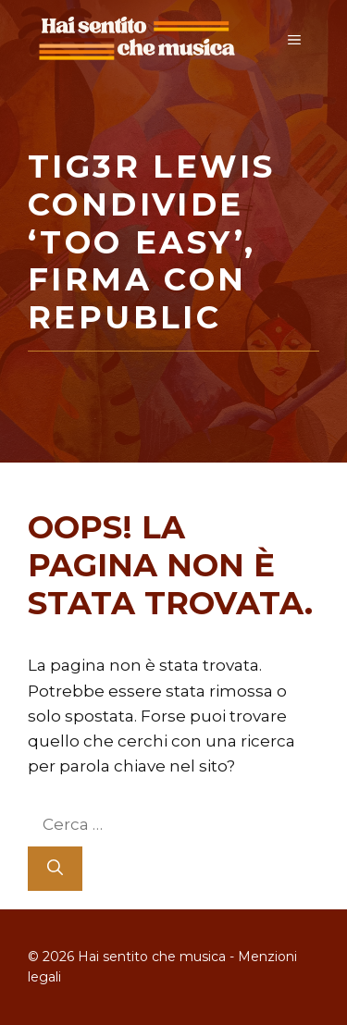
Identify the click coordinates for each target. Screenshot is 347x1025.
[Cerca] (55, 868)
